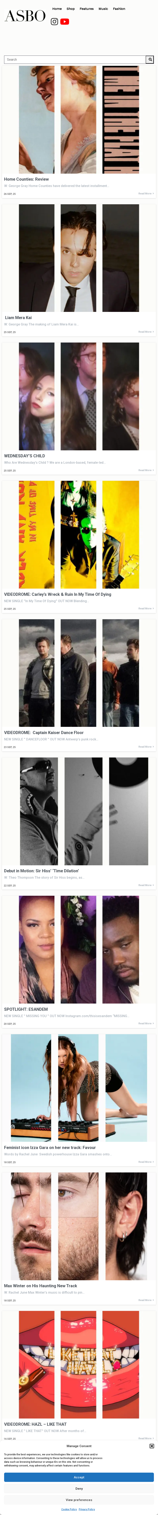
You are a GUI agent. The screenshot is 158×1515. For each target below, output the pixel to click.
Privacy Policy (87, 1509)
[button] (152, 1446)
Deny (79, 1489)
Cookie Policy (69, 1509)
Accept (79, 1477)
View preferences (79, 1500)
